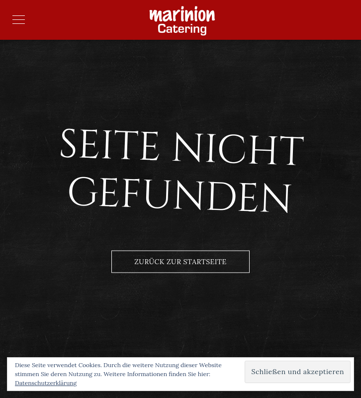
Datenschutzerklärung (46, 383)
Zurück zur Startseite (180, 261)
